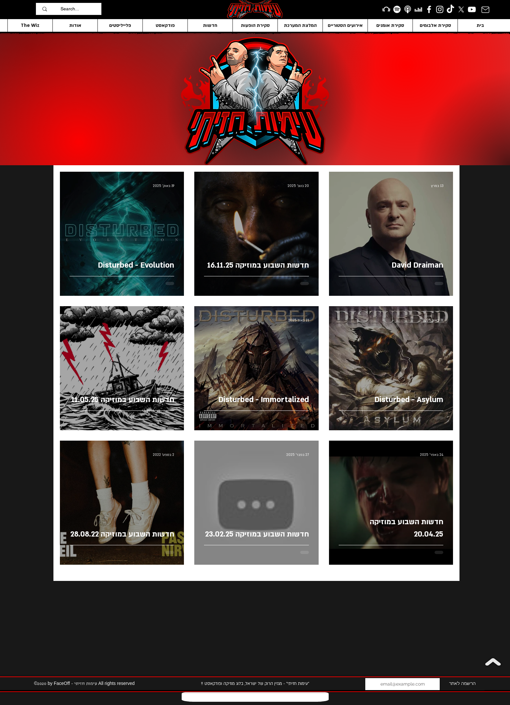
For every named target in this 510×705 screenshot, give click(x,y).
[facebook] (429, 9)
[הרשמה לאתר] (462, 684)
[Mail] (485, 10)
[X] (461, 9)
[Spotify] (397, 9)
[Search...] (79, 9)
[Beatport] (386, 9)
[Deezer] (418, 9)
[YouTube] (472, 9)
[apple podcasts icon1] (408, 9)
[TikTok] (450, 9)
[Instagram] (440, 9)
